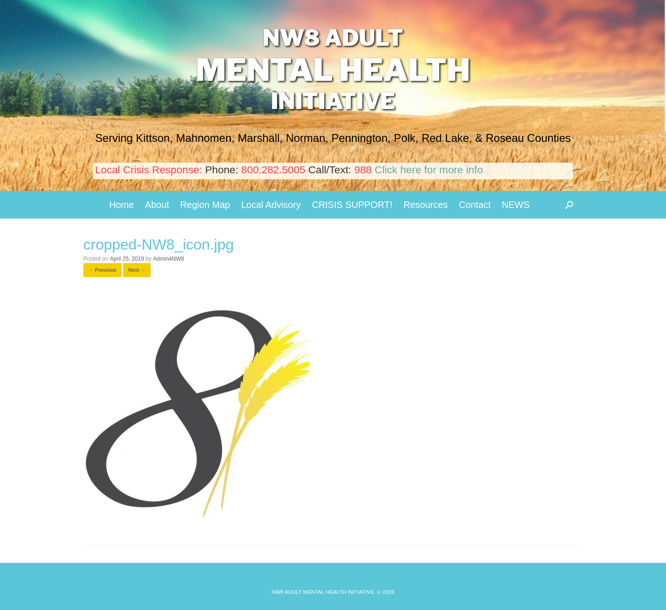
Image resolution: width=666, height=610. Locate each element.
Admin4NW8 (168, 259)
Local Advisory (271, 205)
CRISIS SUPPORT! (352, 205)
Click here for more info (429, 170)
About (157, 205)
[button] (569, 205)
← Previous (102, 270)
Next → (137, 270)
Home (121, 205)
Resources (426, 205)
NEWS (516, 205)
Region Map (205, 205)
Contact (475, 205)
